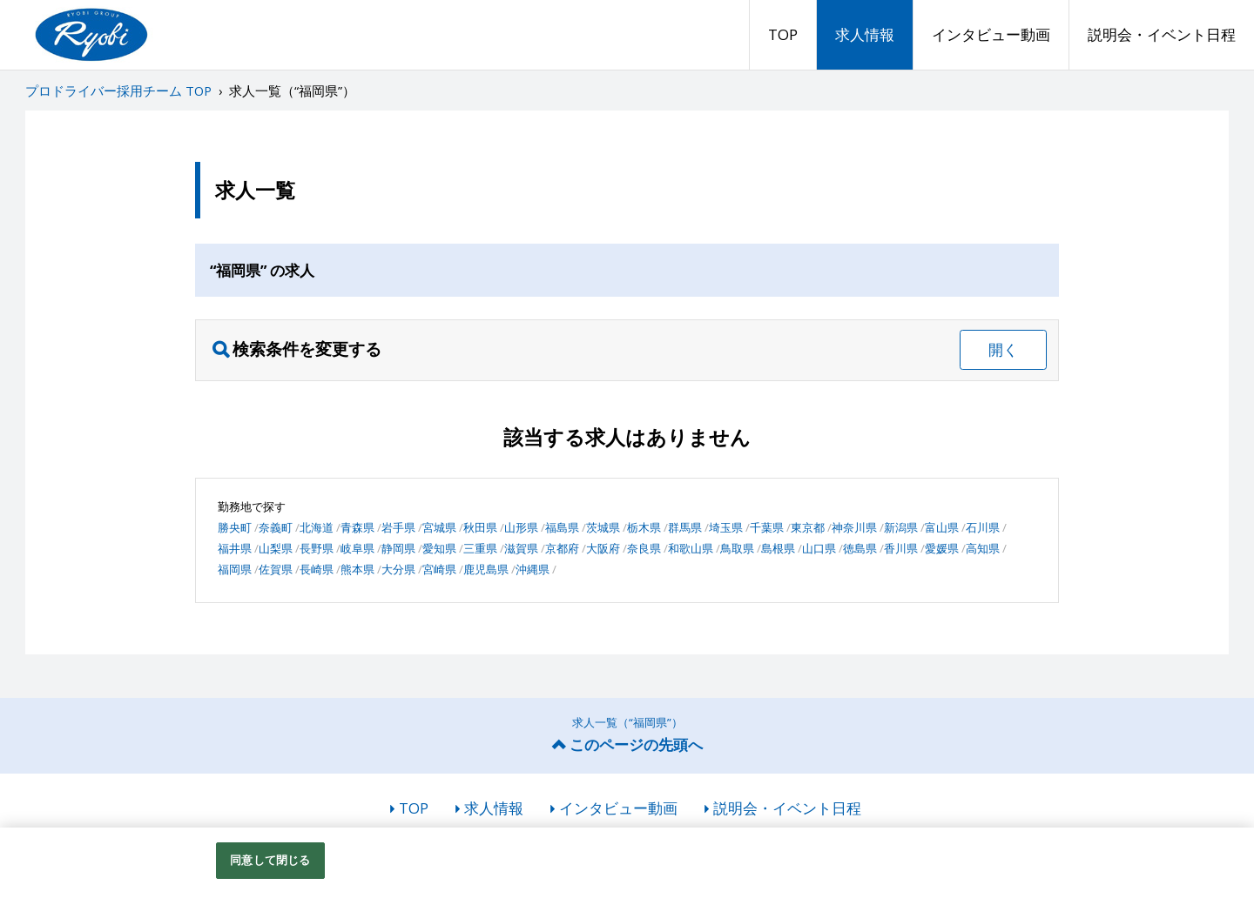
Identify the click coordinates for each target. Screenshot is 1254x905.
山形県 (521, 527)
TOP (783, 34)
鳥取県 (737, 548)
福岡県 (235, 569)
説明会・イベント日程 (1162, 34)
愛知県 (439, 548)
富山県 (942, 527)
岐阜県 (357, 548)
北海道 (317, 527)
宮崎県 (439, 569)
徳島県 (860, 548)
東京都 (808, 527)
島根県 (778, 548)
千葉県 (767, 527)
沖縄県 (532, 569)
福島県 (562, 527)
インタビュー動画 (991, 34)
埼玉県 (726, 527)
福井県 (235, 548)
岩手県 (398, 527)
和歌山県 (690, 548)
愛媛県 (942, 548)
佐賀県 (276, 569)
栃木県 (644, 527)
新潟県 (901, 527)
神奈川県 (854, 527)
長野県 (317, 548)
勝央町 (235, 527)
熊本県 (357, 569)
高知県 (983, 548)
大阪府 (603, 548)
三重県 (480, 548)
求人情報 (864, 34)
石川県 (983, 527)
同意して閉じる (270, 860)
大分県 (398, 569)
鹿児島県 (486, 569)
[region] (627, 866)
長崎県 (317, 569)
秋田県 (480, 527)
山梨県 (276, 548)
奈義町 (276, 527)
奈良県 (644, 548)
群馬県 (685, 527)
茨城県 (603, 527)
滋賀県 (521, 548)
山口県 (819, 548)
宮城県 (439, 527)
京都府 (562, 548)
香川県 (901, 548)
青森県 (357, 527)
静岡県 (398, 548)
